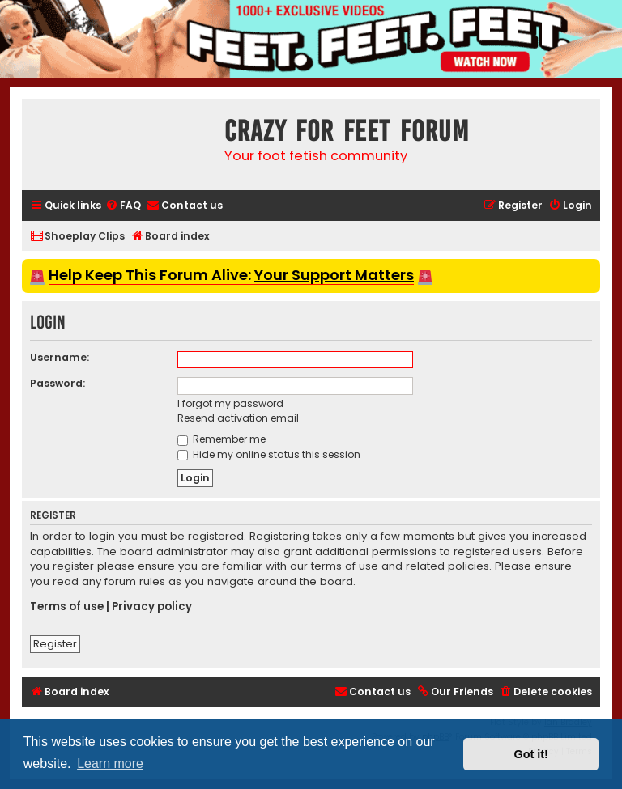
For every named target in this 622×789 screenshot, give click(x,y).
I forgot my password (230, 403)
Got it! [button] (531, 754)
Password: (57, 383)
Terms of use (67, 607)
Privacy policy (152, 607)
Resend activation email (238, 418)
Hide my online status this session (268, 454)
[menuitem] (123, 206)
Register (55, 643)
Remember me (221, 439)
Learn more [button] (110, 763)
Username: (59, 357)
